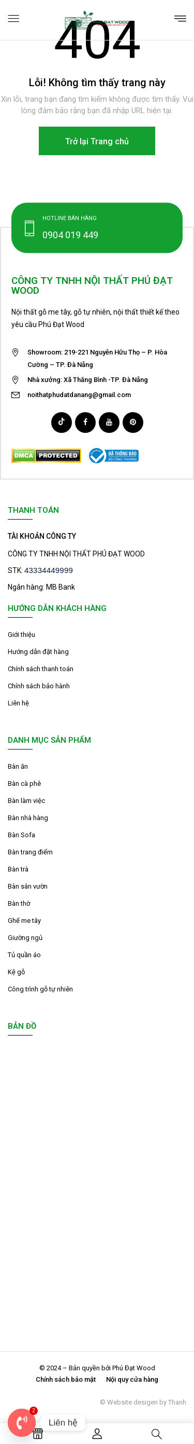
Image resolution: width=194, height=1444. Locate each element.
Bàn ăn (18, 766)
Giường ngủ (25, 938)
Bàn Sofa (21, 835)
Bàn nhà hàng (28, 818)
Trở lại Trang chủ (97, 141)
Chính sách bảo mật (66, 1379)
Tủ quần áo (24, 955)
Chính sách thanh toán (40, 669)
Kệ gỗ (16, 972)
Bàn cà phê (24, 783)
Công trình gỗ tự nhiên (40, 989)
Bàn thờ (19, 903)
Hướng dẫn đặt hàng (38, 652)
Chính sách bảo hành (39, 686)
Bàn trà (18, 869)
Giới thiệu (21, 634)
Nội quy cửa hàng (132, 1379)
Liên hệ (18, 703)
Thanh (177, 1402)
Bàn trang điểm (30, 852)
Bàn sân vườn (28, 886)
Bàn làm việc (26, 801)
